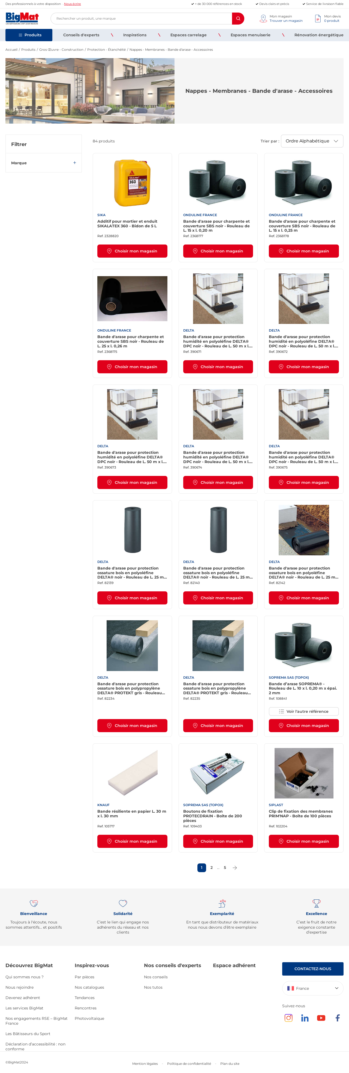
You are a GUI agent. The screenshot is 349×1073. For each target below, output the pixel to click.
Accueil (11, 49)
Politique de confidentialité (189, 1064)
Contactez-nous (312, 968)
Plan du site (229, 1064)
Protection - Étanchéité (106, 49)
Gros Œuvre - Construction (61, 49)
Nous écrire (72, 4)
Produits (28, 49)
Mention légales (145, 1064)
